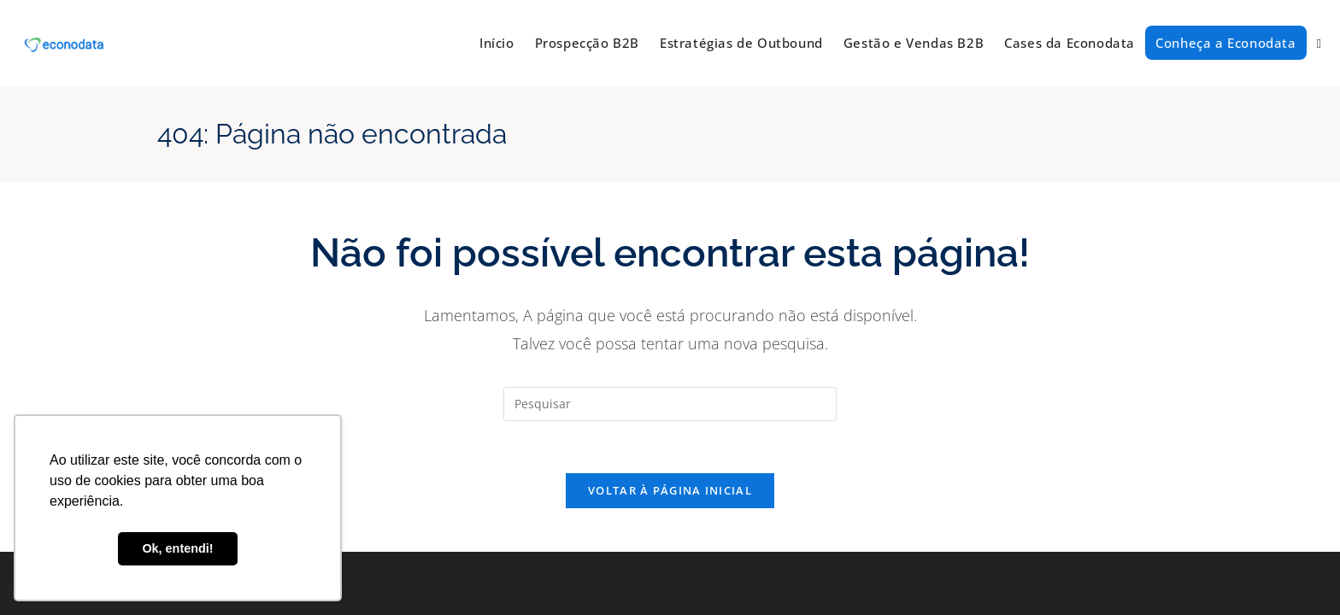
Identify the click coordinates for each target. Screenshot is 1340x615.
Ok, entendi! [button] (177, 548)
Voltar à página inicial (670, 490)
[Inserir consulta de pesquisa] (670, 404)
